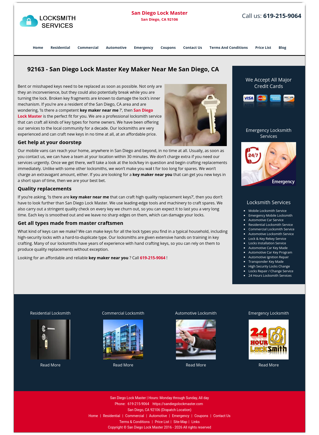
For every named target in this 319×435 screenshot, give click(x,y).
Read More (50, 365)
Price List (263, 47)
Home (38, 47)
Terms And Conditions (229, 47)
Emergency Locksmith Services (269, 133)
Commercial (88, 47)
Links (195, 422)
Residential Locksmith (50, 313)
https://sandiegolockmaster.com (178, 404)
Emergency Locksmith (268, 313)
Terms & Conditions (134, 422)
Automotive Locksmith (196, 313)
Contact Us (192, 47)
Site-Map (180, 422)
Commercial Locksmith (123, 313)
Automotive (116, 47)
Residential (60, 47)
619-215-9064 (282, 15)
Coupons (168, 47)
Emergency (143, 47)
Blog (282, 47)
